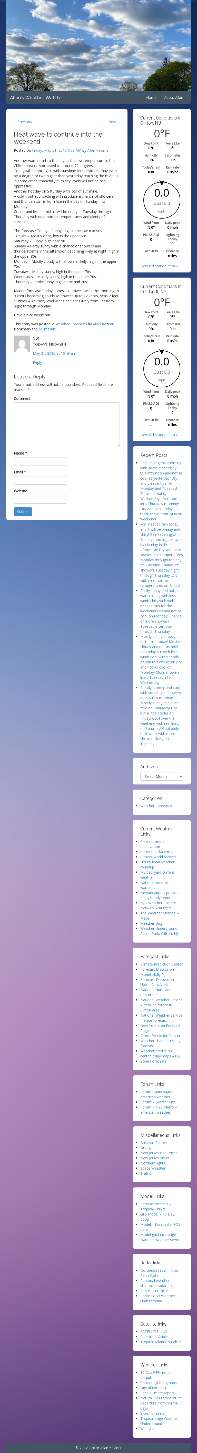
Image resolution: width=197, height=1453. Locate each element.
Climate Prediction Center (161, 964)
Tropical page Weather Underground (159, 1421)
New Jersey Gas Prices (159, 1152)
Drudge (146, 1147)
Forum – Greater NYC (158, 1102)
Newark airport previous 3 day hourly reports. (160, 895)
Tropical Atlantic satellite (160, 1341)
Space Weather (152, 1168)
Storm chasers (152, 1413)
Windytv (146, 1428)
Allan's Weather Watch (35, 97)
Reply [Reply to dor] (39, 362)
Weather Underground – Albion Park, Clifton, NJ (160, 931)
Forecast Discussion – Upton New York (158, 982)
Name (20, 453)
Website (20, 491)
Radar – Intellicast (155, 1290)
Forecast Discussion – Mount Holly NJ (158, 972)
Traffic (145, 1173)
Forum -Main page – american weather (157, 1094)
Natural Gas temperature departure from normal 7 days (161, 1403)
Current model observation (152, 844)
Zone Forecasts (153, 1061)
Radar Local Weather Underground (157, 1298)
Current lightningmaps (158, 1382)
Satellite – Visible (154, 1336)
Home (151, 97)
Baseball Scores (153, 1142)
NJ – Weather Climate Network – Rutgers (158, 905)
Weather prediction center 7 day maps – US (160, 1053)
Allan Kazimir (98, 150)
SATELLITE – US (153, 1331)
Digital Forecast (153, 1387)
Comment (22, 398)
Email (20, 472)
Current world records (158, 856)
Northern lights (152, 1163)
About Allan (173, 97)
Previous (24, 121)
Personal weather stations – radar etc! (156, 1283)
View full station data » (159, 266)
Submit (23, 511)
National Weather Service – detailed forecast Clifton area (161, 1005)
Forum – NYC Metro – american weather (158, 1110)
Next (112, 121)
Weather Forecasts (71, 323)
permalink (47, 329)
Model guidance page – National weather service (161, 1237)
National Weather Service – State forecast (161, 1018)
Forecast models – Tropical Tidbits (155, 1206)
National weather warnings (154, 885)
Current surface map (157, 851)
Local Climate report (157, 1392)
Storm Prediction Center (160, 1035)
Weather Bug (151, 923)
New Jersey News (155, 1158)
